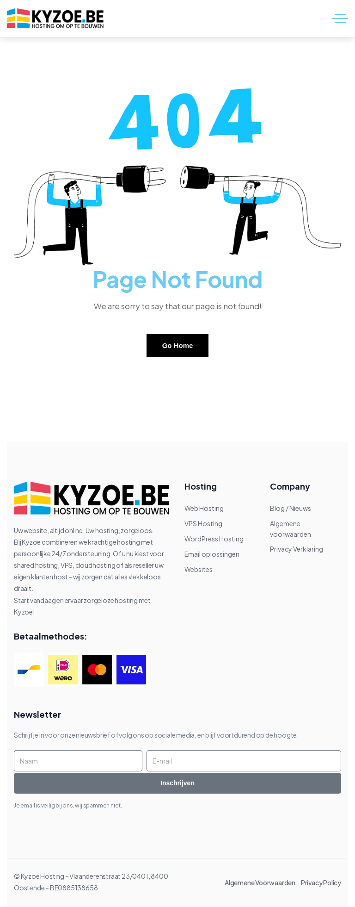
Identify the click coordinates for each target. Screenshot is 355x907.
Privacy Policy (321, 882)
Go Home (177, 345)
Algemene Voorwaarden (262, 882)
